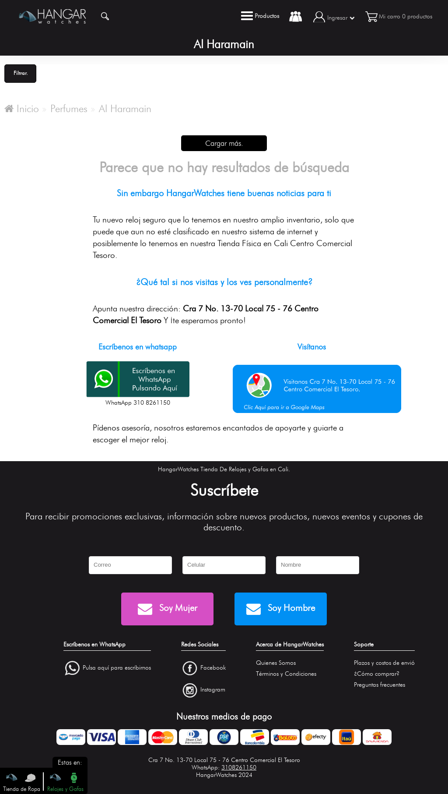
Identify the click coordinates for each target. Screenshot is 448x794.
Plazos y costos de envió (384, 663)
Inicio (21, 108)
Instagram (212, 690)
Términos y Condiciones (286, 674)
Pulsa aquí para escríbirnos (117, 667)
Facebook (213, 667)
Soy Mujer (167, 609)
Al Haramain (125, 108)
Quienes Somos (276, 663)
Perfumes (69, 108)
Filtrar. (21, 73)
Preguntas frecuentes (379, 684)
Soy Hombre (280, 609)
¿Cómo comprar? (376, 674)
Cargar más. (224, 143)
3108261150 (238, 767)
